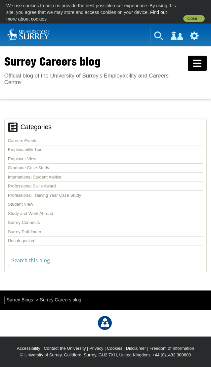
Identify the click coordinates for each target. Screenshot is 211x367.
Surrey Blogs (20, 299)
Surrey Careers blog (52, 61)
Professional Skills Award (32, 186)
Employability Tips (25, 149)
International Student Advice (35, 177)
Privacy (96, 348)
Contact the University (65, 348)
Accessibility (28, 348)
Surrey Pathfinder (24, 231)
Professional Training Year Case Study (44, 195)
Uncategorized (22, 240)
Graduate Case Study (28, 167)
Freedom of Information (171, 348)
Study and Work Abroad (30, 213)
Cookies (114, 348)
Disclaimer (136, 348)
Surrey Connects (24, 222)
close (192, 18)
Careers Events (23, 140)
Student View (20, 204)
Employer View (22, 158)
